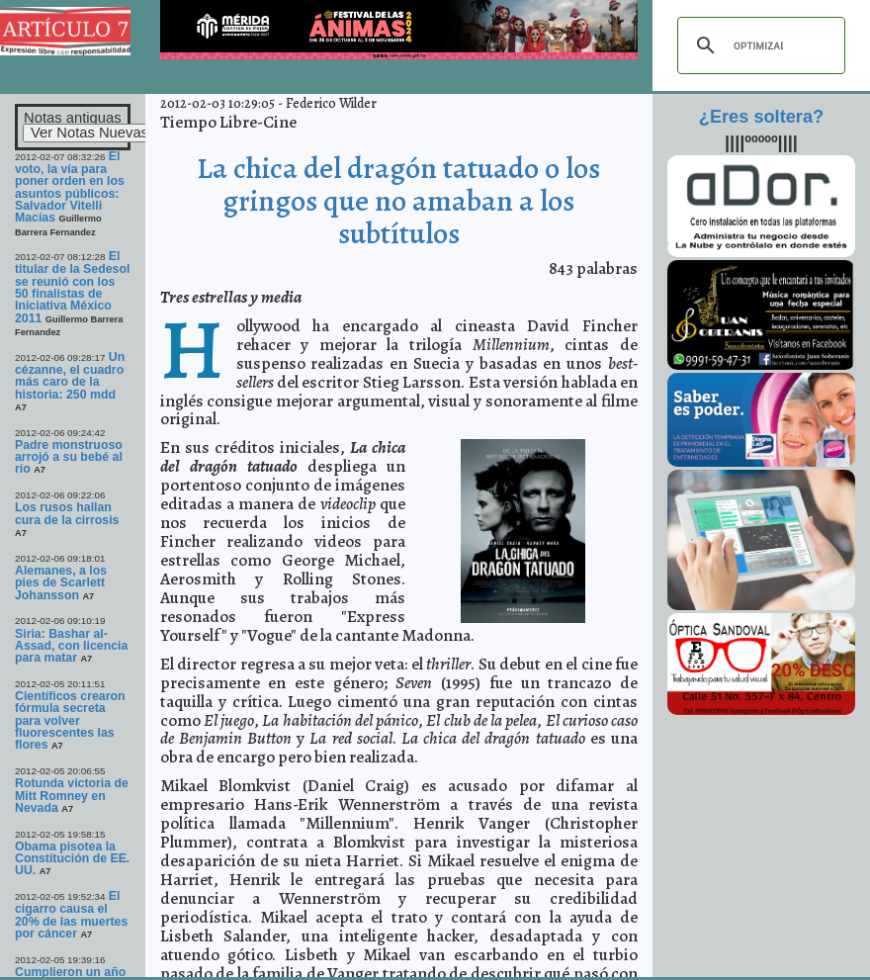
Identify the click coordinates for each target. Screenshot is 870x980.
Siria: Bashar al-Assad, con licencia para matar (71, 646)
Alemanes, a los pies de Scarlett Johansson (61, 583)
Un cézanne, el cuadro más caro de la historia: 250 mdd (70, 375)
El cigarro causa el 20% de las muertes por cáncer (71, 914)
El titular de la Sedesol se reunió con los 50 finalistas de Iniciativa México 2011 (72, 287)
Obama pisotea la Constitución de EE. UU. (72, 859)
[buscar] (758, 45)
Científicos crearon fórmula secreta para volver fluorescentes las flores (70, 720)
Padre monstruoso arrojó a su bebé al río (69, 457)
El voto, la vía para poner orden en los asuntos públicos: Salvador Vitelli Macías (70, 187)
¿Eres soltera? (761, 117)
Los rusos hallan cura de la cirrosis (67, 513)
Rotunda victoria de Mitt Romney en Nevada (72, 795)
